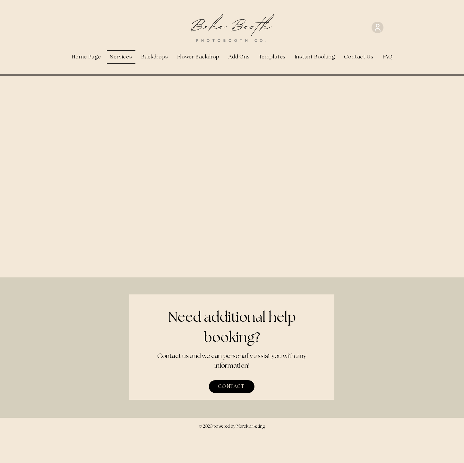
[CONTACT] (231, 386)
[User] (377, 27)
